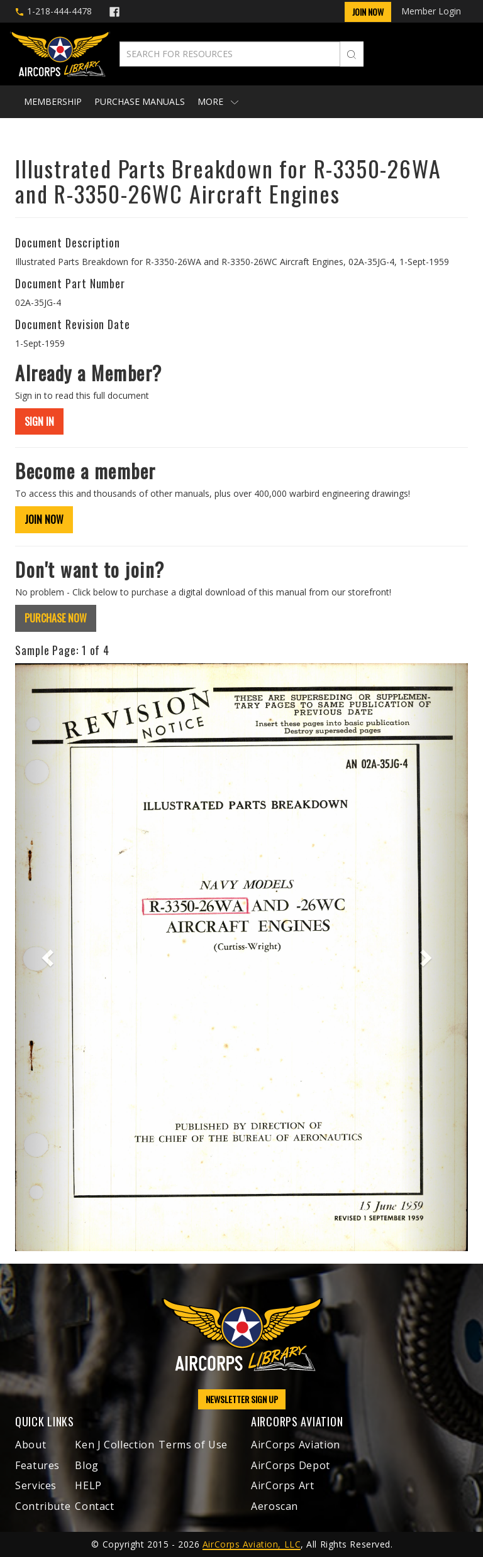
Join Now (368, 11)
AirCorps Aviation (295, 1444)
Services (36, 1485)
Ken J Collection (114, 1444)
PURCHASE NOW (56, 618)
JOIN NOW (44, 519)
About (30, 1444)
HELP (88, 1485)
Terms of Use (193, 1444)
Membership (53, 101)
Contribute (42, 1506)
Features (37, 1465)
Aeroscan (274, 1506)
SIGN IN (39, 421)
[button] (49, 957)
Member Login (431, 11)
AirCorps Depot (290, 1465)
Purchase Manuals (139, 101)
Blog (87, 1465)
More (217, 101)
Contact (94, 1506)
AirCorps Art (282, 1485)
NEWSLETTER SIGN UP (242, 1399)
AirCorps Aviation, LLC (252, 1544)
